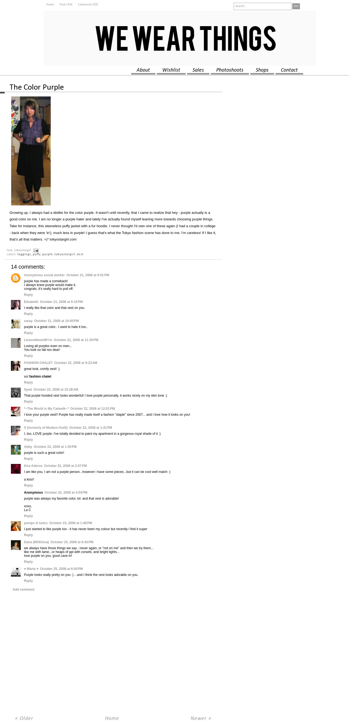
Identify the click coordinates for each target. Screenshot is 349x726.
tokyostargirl (65, 254)
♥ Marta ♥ (31, 569)
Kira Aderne (33, 466)
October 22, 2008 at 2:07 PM (65, 466)
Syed (28, 389)
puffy (37, 254)
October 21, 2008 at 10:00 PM (56, 321)
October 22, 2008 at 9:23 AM (75, 363)
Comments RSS (88, 4)
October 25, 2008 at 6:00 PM (61, 569)
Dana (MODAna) (36, 542)
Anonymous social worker (44, 275)
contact (289, 70)
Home (50, 4)
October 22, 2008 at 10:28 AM (56, 389)
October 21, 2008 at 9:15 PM (61, 302)
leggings (24, 254)
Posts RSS (66, 4)
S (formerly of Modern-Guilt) (46, 428)
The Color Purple (37, 87)
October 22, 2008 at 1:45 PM (55, 447)
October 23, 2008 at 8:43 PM (71, 542)
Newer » (201, 718)
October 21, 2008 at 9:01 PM (87, 275)
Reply (28, 295)
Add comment (23, 589)
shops (262, 70)
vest (80, 254)
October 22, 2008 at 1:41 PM (90, 428)
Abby (28, 447)
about (143, 70)
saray (28, 321)
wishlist (171, 70)
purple (47, 254)
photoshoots (229, 70)
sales (198, 70)
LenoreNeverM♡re (38, 340)
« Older (24, 718)
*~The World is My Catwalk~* (46, 409)
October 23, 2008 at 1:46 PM (70, 523)
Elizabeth (31, 302)
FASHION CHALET (38, 363)
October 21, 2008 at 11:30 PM (76, 340)
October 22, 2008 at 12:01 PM (92, 409)
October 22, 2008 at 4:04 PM (65, 492)
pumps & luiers (36, 523)
